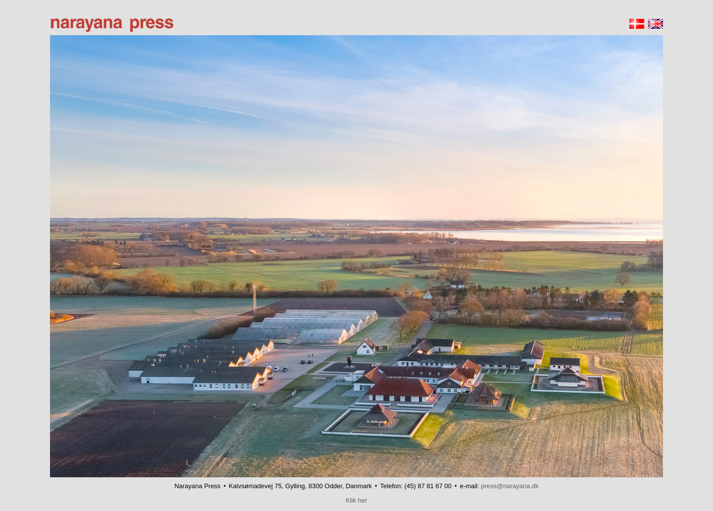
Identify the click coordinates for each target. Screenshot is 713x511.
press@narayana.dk (510, 486)
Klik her (356, 500)
